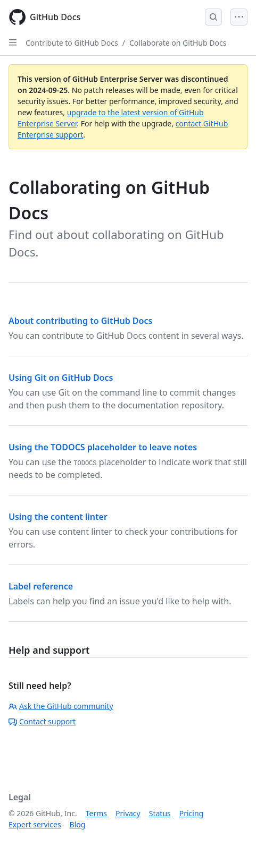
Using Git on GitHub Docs (61, 377)
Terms (96, 813)
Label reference (41, 586)
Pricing (191, 813)
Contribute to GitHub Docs (72, 43)
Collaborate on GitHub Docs (177, 43)
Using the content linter (58, 517)
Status (160, 813)
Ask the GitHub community (61, 706)
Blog (78, 824)
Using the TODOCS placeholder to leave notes (103, 447)
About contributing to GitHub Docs (80, 321)
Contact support (42, 721)
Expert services (35, 824)
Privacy (128, 813)
